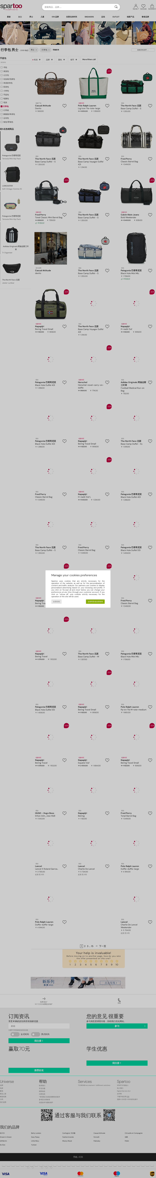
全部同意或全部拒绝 (95, 602)
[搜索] (116, 7)
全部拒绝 (56, 602)
